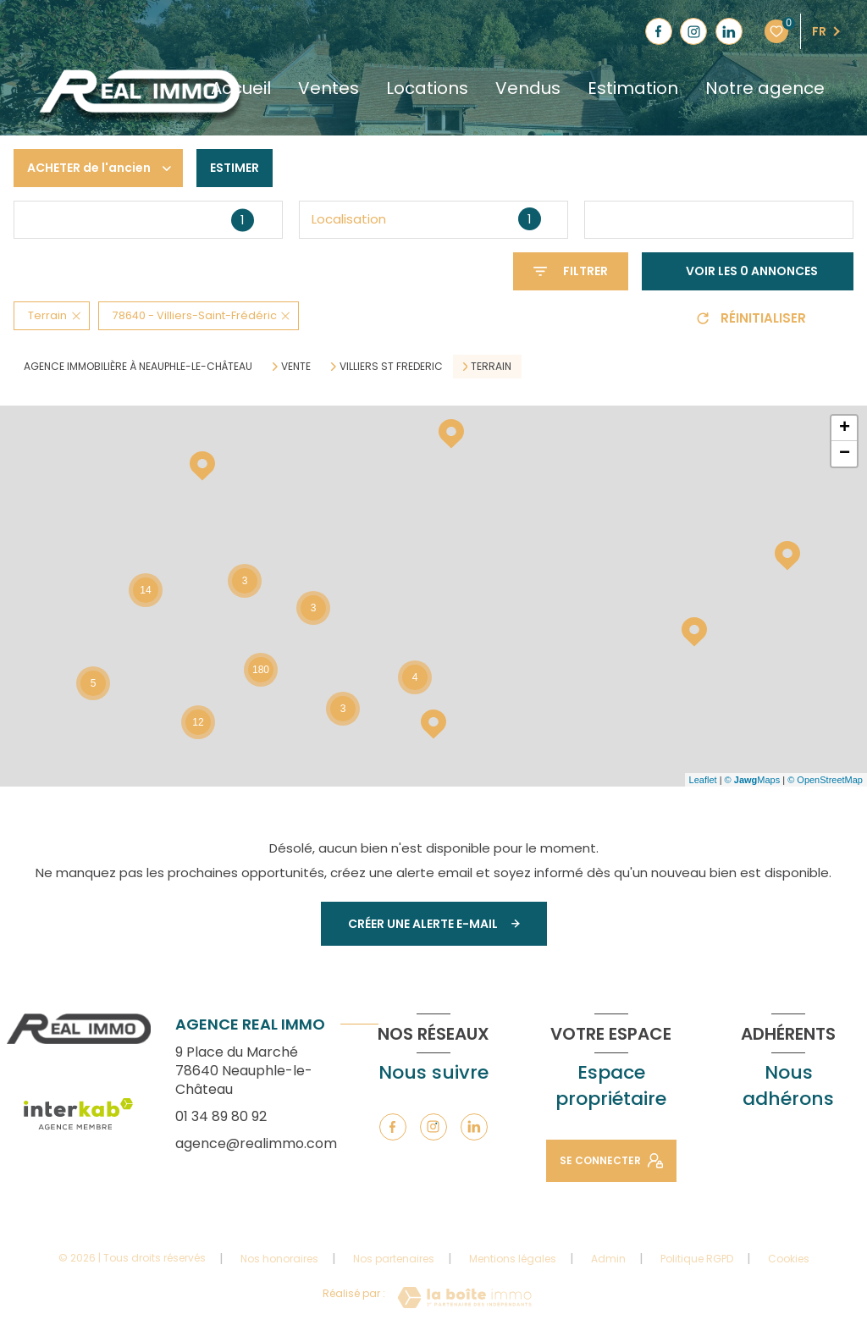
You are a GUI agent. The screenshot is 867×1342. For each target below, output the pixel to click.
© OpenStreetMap (825, 780)
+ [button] (844, 428)
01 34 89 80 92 (221, 1116)
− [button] (844, 454)
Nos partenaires (393, 1258)
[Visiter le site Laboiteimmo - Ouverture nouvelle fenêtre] (464, 1297)
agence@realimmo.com (256, 1143)
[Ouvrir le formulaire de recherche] (570, 271)
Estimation (633, 88)
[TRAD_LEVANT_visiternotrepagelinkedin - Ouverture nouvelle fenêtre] (729, 31)
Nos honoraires (279, 1258)
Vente (296, 367)
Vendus (528, 88)
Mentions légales (512, 1258)
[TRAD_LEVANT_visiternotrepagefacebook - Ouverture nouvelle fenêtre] (658, 31)
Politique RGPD (696, 1258)
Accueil (241, 88)
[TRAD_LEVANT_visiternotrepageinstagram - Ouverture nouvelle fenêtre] (693, 31)
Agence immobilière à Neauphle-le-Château (138, 366)
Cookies (788, 1259)
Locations (427, 88)
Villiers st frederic (391, 367)
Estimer (234, 167)
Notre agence (765, 88)
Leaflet (703, 780)
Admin (608, 1258)
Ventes (328, 88)
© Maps (753, 780)
